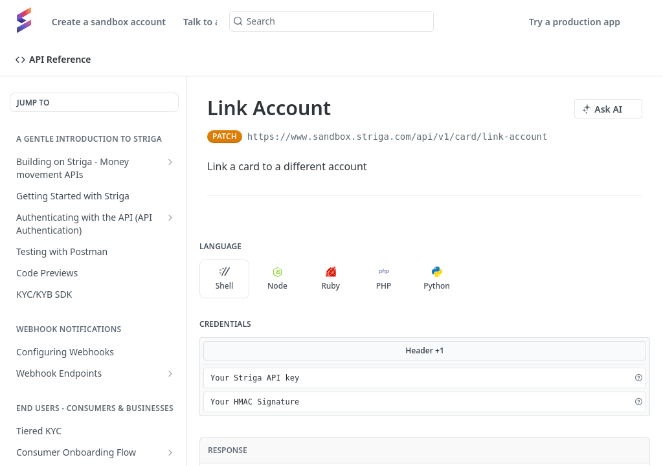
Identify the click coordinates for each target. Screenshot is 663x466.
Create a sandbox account (109, 22)
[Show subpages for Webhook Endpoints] (170, 373)
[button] (638, 378)
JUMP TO (33, 102)
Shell (225, 279)
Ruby (330, 279)
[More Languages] (474, 279)
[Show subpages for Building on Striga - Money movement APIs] (170, 162)
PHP (384, 279)
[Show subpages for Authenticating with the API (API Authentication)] (170, 217)
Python (436, 279)
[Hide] (624, 378)
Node (277, 279)
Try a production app (574, 22)
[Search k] (332, 21)
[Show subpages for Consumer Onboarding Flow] (170, 452)
